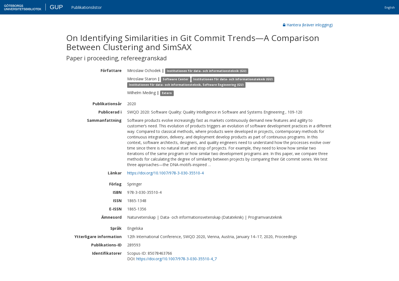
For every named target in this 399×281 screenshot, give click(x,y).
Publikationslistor (86, 7)
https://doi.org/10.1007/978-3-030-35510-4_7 (176, 258)
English (390, 7)
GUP (56, 7)
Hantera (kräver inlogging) (308, 24)
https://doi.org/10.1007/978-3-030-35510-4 (165, 173)
